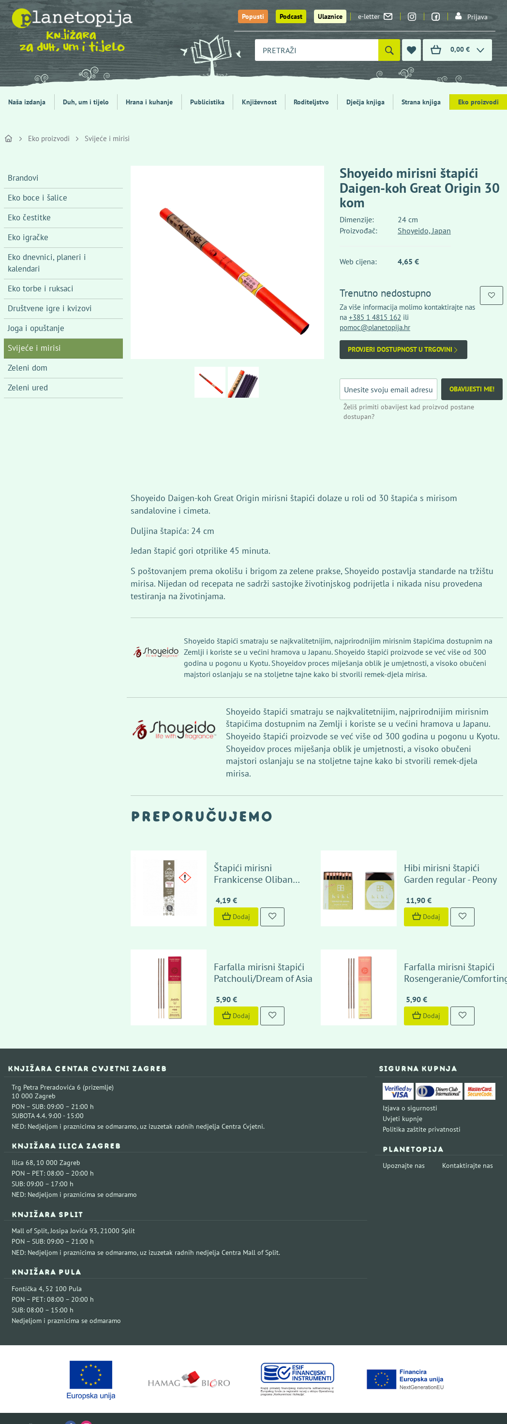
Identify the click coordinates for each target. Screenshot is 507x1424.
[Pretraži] (389, 50)
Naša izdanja (26, 102)
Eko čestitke (29, 217)
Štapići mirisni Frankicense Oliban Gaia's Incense (258, 871)
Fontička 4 (27, 1271)
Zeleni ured (28, 387)
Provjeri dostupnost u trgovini (403, 349)
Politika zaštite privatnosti (422, 1112)
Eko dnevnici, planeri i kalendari (47, 263)
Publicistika (207, 102)
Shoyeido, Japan (424, 230)
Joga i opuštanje (36, 328)
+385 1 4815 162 (375, 317)
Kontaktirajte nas (467, 1149)
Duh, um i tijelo (86, 102)
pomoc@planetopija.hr (375, 327)
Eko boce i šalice (37, 197)
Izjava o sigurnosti (410, 1091)
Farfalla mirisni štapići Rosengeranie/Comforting (449, 956)
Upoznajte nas (404, 1149)
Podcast (291, 16)
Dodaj (228, 908)
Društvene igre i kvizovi (50, 308)
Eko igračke (28, 237)
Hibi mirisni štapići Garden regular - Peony (442, 865)
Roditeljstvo (311, 102)
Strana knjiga (421, 102)
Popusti (253, 16)
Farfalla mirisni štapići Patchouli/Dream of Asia (255, 956)
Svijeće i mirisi (107, 138)
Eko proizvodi (49, 138)
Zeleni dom (27, 367)
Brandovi (23, 178)
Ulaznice (330, 16)
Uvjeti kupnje (402, 1102)
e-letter (375, 16)
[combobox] (316, 50)
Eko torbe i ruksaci (41, 288)
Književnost (259, 102)
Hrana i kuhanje (149, 102)
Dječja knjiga (365, 102)
